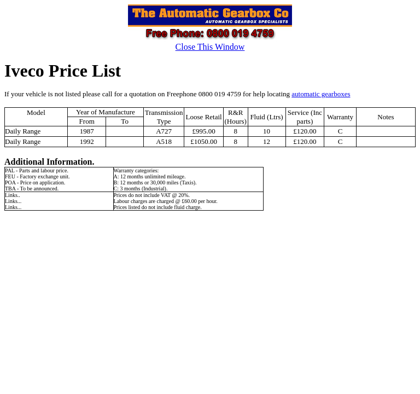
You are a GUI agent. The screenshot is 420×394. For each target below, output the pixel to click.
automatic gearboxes (320, 94)
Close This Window (210, 46)
